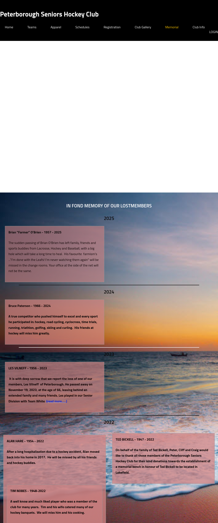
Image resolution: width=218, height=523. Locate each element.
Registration (112, 27)
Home (9, 27)
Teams (32, 27)
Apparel (56, 27)
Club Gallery (143, 27)
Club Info (199, 27)
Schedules (82, 27)
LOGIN (213, 31)
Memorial (172, 27)
